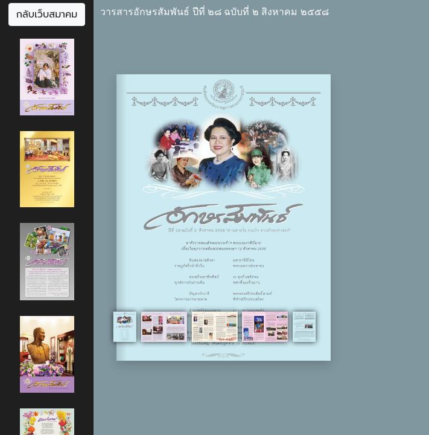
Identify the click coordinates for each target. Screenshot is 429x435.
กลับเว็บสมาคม (47, 14)
